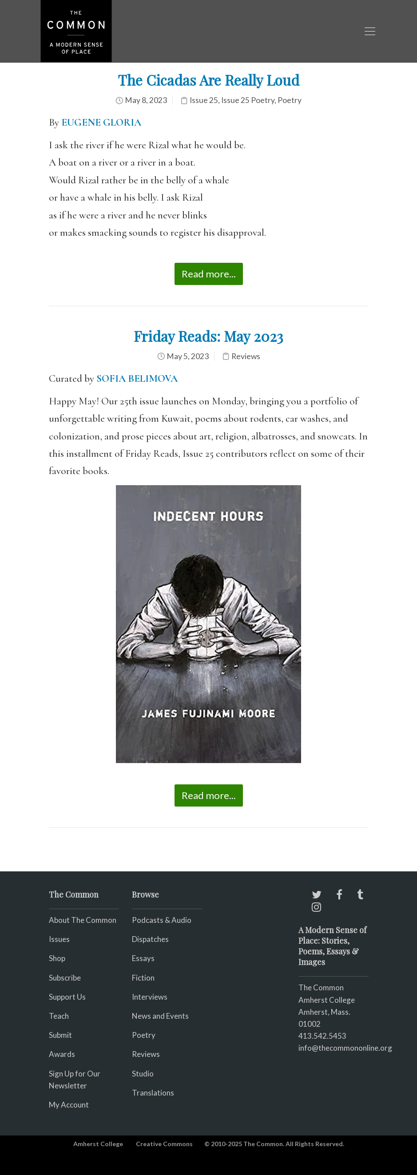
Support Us (67, 996)
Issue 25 (204, 100)
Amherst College (98, 1143)
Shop (57, 958)
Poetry (290, 100)
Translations (153, 1092)
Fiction (143, 977)
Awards (62, 1054)
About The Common (82, 920)
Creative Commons (164, 1143)
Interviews (149, 996)
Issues (59, 939)
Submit (60, 1035)
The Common (321, 987)
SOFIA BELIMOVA (137, 378)
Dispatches (150, 939)
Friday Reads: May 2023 (208, 335)
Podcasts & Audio (161, 920)
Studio (143, 1073)
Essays (143, 958)
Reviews (245, 356)
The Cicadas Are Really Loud (208, 79)
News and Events (160, 1016)
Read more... (209, 274)
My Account (69, 1104)
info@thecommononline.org (345, 1047)
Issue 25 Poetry (247, 100)
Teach (59, 1016)
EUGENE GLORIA (101, 122)
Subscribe (65, 977)
